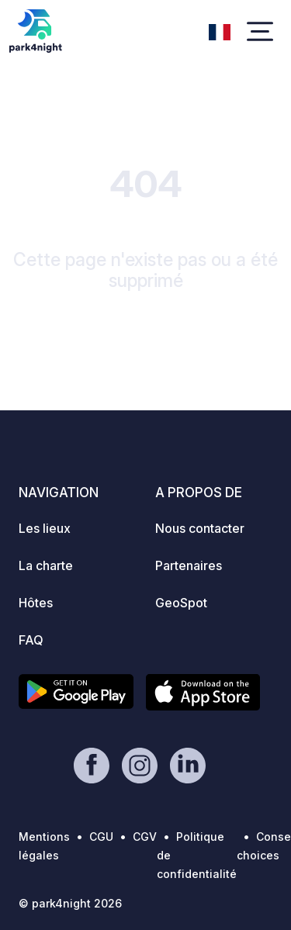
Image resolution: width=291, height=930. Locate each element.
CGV (145, 836)
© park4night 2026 (70, 903)
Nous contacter (199, 528)
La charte (46, 565)
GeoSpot (181, 602)
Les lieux (45, 528)
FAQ (31, 640)
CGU (101, 836)
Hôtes (36, 602)
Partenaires (188, 565)
